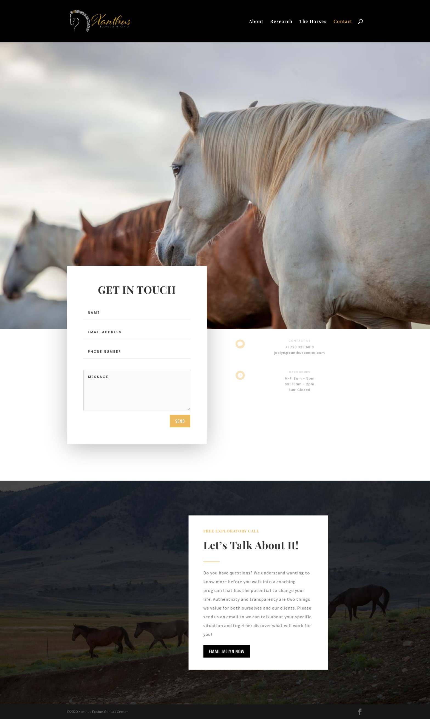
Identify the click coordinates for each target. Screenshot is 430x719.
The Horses (313, 21)
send (180, 421)
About (256, 21)
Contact (342, 21)
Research (281, 21)
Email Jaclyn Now (212, 651)
